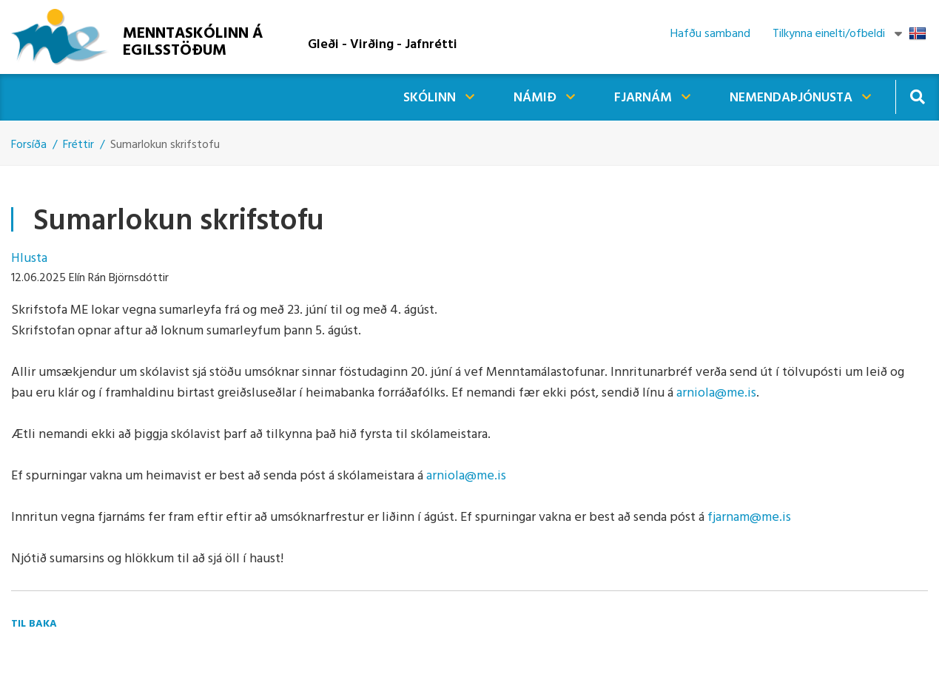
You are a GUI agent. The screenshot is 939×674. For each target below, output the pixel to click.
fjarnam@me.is (749, 517)
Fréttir (78, 145)
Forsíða (29, 145)
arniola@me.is (716, 393)
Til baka (34, 624)
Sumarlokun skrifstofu (165, 145)
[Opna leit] (917, 96)
